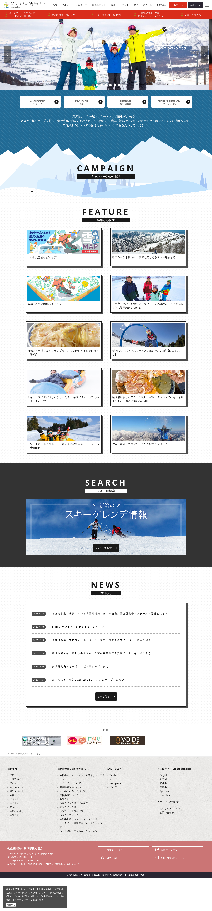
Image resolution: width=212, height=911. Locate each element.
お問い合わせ (167, 845)
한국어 (163, 812)
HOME (11, 786)
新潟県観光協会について (73, 820)
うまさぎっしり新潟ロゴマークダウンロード (82, 858)
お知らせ (14, 848)
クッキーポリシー (19, 899)
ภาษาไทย (165, 828)
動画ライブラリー (69, 840)
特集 (12, 808)
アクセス (14, 840)
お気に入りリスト (19, 844)
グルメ (13, 816)
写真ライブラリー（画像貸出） (76, 836)
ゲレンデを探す (103, 581)
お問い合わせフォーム (172, 890)
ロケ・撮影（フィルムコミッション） (80, 864)
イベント (14, 832)
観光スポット (17, 824)
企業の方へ (196, 5)
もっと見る (103, 729)
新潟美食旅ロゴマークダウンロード (78, 852)
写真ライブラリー (116, 883)
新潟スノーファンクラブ (29, 786)
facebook (115, 808)
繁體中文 (164, 820)
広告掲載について (69, 828)
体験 (12, 828)
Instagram (115, 816)
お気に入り (180, 5)
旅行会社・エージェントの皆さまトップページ (82, 810)
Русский (164, 824)
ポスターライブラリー (71, 848)
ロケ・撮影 (112, 890)
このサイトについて (70, 816)
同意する (11, 904)
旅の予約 (14, 836)
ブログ (113, 820)
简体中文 (164, 816)
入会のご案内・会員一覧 (73, 824)
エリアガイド (17, 812)
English (164, 808)
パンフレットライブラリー (74, 844)
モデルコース (17, 820)
